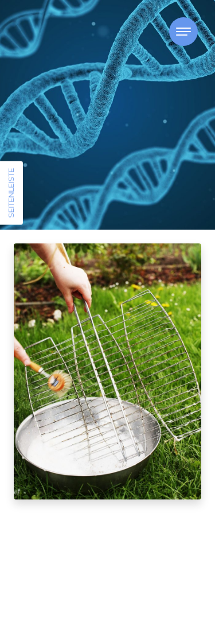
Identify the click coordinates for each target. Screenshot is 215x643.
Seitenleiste (10, 193)
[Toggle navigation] (183, 31)
